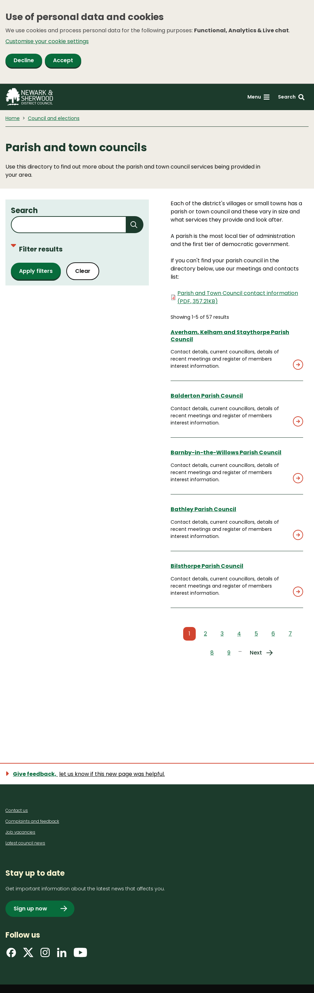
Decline (24, 60)
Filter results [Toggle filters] (37, 249)
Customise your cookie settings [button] (47, 41)
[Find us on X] (28, 955)
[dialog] (157, 42)
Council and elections (54, 118)
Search (24, 210)
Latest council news (25, 843)
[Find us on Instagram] (45, 955)
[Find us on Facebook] (11, 955)
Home (12, 118)
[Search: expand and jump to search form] (291, 97)
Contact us (16, 810)
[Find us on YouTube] (80, 955)
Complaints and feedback (32, 821)
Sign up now (30, 908)
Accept (63, 60)
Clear (82, 271)
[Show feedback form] (89, 774)
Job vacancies (20, 832)
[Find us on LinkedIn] (62, 955)
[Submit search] (134, 224)
